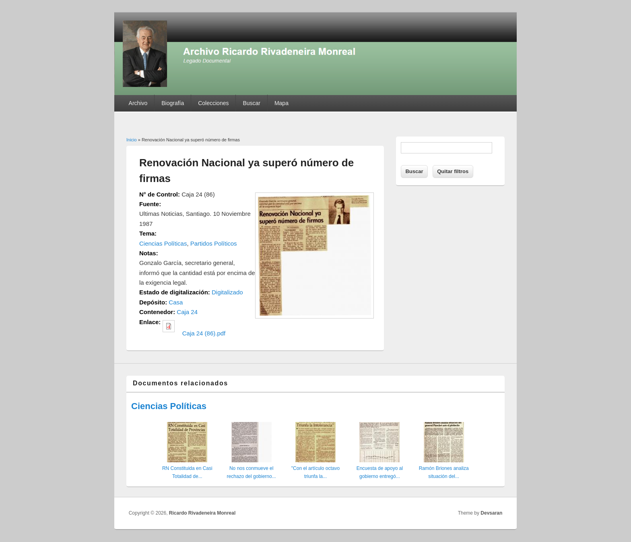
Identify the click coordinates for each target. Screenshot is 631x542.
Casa (176, 302)
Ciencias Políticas (163, 243)
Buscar (251, 103)
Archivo (138, 103)
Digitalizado (227, 292)
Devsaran (491, 513)
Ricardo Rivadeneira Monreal (202, 513)
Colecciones (213, 103)
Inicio (131, 139)
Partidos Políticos (213, 243)
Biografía (172, 103)
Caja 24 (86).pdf (204, 333)
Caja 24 (187, 311)
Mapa (281, 103)
